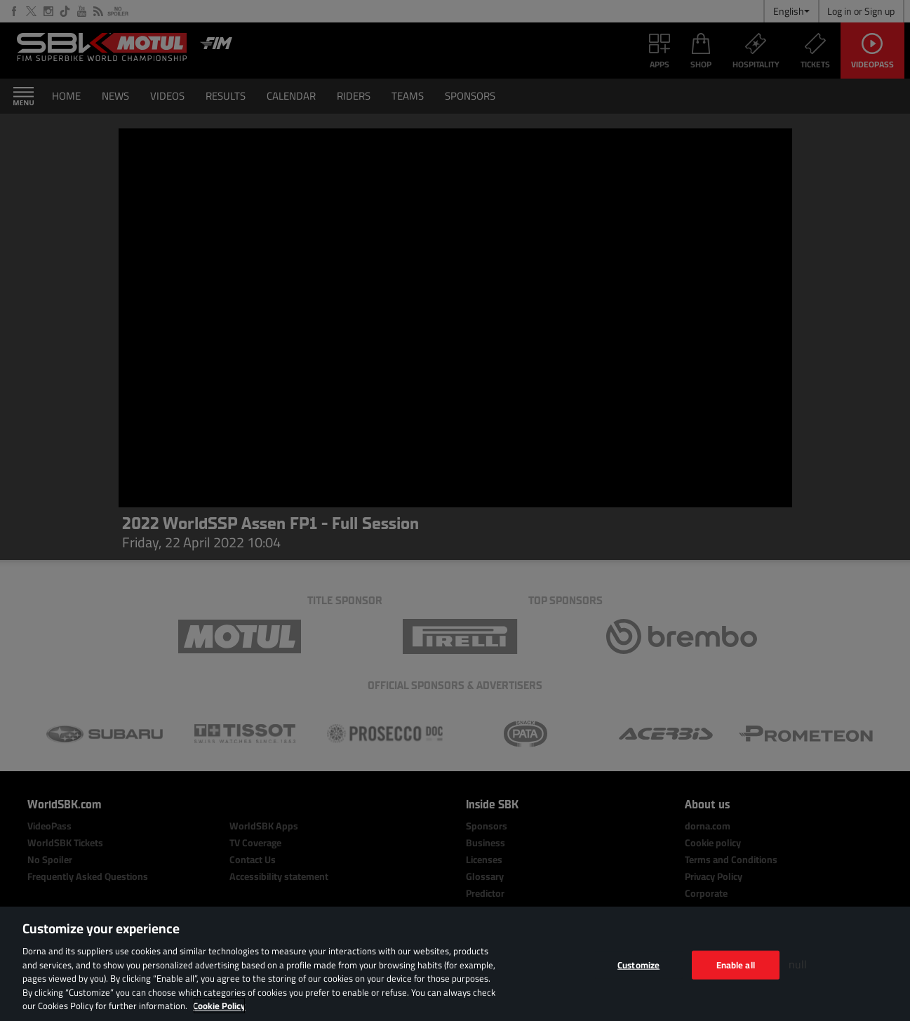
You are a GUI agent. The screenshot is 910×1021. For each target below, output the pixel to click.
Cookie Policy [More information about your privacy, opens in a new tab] (219, 1005)
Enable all (735, 964)
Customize (638, 964)
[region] (455, 964)
